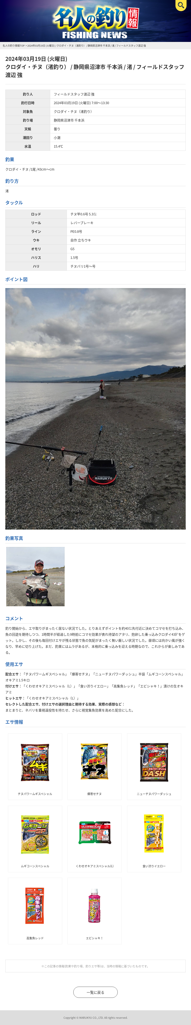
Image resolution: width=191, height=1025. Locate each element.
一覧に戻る (95, 992)
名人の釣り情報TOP (14, 45)
